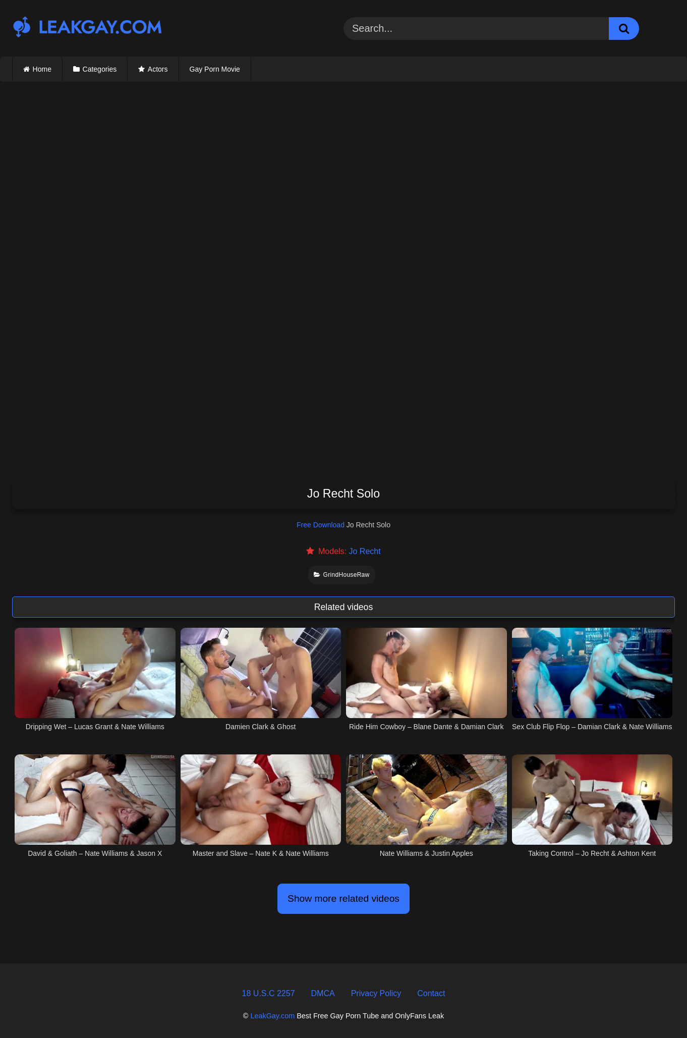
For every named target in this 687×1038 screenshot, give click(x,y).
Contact (431, 993)
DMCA (323, 993)
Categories (100, 69)
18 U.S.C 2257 (268, 993)
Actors (158, 69)
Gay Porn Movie (215, 69)
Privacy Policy (376, 993)
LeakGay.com (272, 1016)
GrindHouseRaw (341, 574)
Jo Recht (364, 551)
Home (42, 69)
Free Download (321, 525)
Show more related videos (343, 898)
